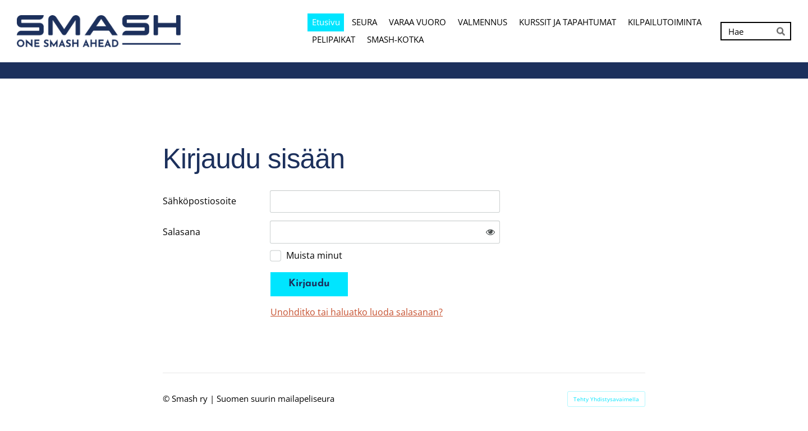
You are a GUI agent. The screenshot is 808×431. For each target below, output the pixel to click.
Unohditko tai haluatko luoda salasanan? (356, 312)
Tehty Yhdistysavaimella (606, 399)
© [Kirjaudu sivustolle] (167, 398)
